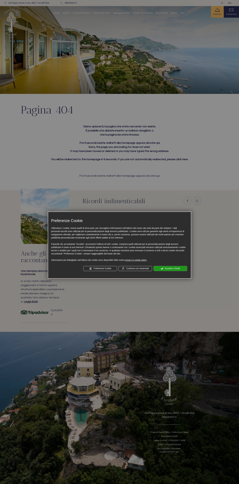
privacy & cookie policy (136, 260)
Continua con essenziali (135, 268)
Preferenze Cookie (100, 268)
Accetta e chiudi (170, 268)
